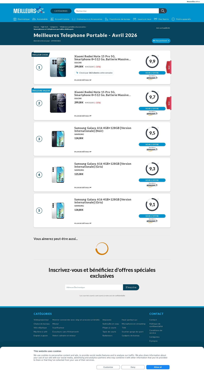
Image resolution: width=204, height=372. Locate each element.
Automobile (42, 19)
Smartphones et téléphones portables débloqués (53, 29)
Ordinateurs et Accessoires (89, 19)
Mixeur (56, 324)
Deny (133, 367)
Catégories (61, 11)
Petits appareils (183, 19)
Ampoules (107, 320)
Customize (108, 367)
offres (193, 2)
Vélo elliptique (40, 327)
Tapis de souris (109, 331)
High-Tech (44, 27)
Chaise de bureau (42, 324)
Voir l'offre (152, 73)
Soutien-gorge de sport (132, 331)
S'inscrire (131, 287)
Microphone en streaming (133, 324)
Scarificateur (58, 327)
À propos (153, 341)
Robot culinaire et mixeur (64, 335)
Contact (153, 320)
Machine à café (40, 331)
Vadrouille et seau (110, 324)
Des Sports (164, 19)
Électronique (24, 19)
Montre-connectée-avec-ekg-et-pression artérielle (76, 320)
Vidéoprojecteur (41, 320)
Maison (36, 27)
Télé (124, 327)
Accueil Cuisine (62, 19)
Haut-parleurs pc (129, 320)
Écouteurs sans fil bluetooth (66, 331)
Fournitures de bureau (120, 19)
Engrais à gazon (41, 335)
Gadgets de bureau (131, 335)
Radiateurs (107, 335)
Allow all (158, 367)
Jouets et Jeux (144, 19)
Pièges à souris (109, 327)
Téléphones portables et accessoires (73, 27)
